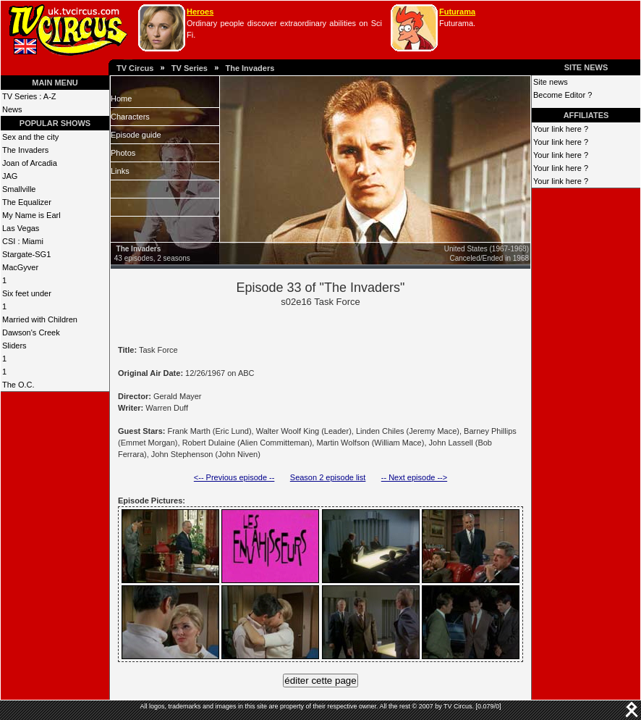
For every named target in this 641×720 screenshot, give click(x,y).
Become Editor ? (562, 95)
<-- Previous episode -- (234, 477)
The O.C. (18, 384)
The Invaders (249, 68)
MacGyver (20, 267)
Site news (550, 82)
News (12, 109)
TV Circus (134, 68)
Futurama (457, 11)
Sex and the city (30, 137)
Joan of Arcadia (29, 163)
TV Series (189, 68)
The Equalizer (26, 202)
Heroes (200, 11)
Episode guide (136, 134)
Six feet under (26, 293)
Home (121, 98)
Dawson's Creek (31, 332)
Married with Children (39, 319)
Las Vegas (20, 228)
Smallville (18, 189)
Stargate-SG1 (26, 254)
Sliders (14, 345)
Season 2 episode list (328, 477)
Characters (130, 116)
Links (120, 171)
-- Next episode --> (414, 477)
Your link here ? (560, 129)
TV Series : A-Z (29, 96)
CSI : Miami (22, 241)
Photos (123, 152)
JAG (9, 176)
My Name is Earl (31, 215)
